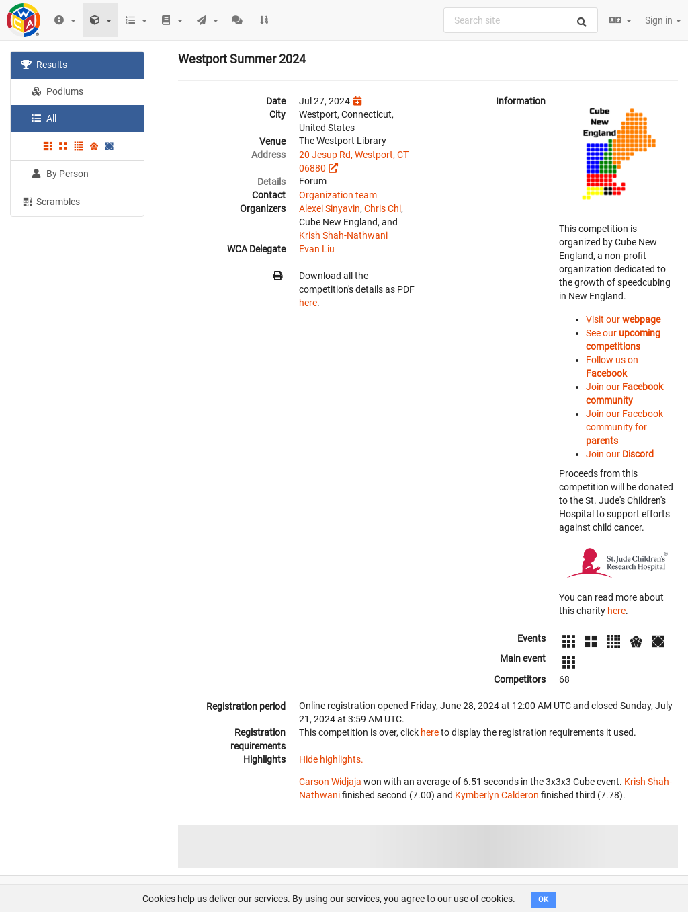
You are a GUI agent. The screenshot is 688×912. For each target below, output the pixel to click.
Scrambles (50, 201)
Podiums (57, 91)
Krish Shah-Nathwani (343, 235)
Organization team (338, 195)
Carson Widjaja (330, 781)
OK (543, 899)
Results (44, 64)
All (43, 118)
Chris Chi (382, 208)
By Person (60, 173)
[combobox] (520, 20)
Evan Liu (317, 248)
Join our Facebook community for (624, 427)
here (308, 302)
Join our (620, 454)
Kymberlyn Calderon (497, 795)
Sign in (663, 20)
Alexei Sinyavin (329, 208)
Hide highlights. (331, 759)
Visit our (623, 319)
